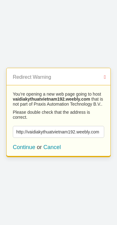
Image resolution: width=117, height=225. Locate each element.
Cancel (52, 147)
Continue (24, 147)
